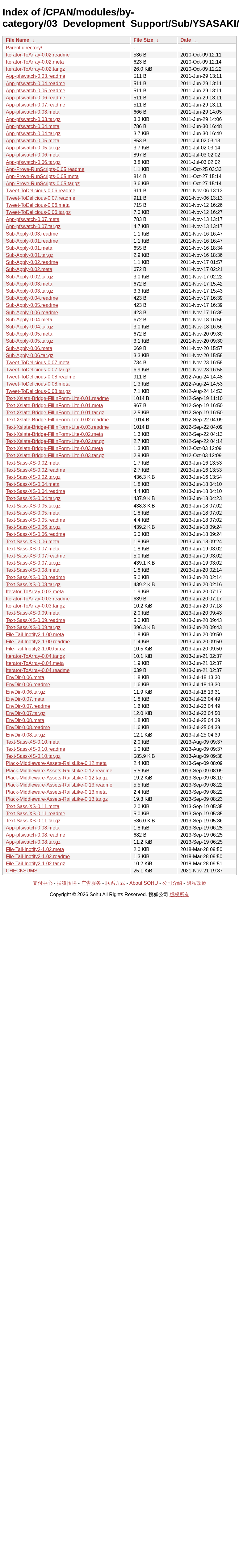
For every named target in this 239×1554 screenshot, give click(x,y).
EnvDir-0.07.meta (25, 699)
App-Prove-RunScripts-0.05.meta (42, 176)
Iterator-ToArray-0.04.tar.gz (35, 656)
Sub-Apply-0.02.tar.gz (29, 276)
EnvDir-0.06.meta (25, 677)
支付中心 (42, 883)
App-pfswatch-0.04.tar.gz (33, 133)
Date (185, 40)
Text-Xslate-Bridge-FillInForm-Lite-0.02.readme (57, 419)
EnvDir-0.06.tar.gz (25, 692)
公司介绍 (172, 883)
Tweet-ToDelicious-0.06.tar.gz (38, 212)
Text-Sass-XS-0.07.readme (35, 555)
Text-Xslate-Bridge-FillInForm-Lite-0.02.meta (54, 434)
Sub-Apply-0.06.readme (32, 312)
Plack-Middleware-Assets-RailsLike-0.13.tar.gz (57, 799)
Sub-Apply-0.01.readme (32, 241)
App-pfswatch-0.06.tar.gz (33, 162)
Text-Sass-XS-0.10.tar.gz (33, 756)
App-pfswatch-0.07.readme (35, 104)
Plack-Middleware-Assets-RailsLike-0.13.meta (56, 792)
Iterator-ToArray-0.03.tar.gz (35, 605)
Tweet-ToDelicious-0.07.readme (40, 198)
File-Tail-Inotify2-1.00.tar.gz (35, 648)
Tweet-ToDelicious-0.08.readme (40, 376)
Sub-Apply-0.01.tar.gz (29, 255)
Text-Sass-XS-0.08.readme (35, 577)
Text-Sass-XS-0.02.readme (35, 470)
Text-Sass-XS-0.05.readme (35, 520)
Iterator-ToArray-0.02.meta (35, 62)
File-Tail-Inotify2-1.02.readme (38, 856)
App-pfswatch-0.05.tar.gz (33, 147)
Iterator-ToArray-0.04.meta (35, 663)
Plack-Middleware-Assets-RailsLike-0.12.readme (59, 770)
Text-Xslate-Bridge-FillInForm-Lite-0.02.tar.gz (55, 441)
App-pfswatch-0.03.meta (32, 112)
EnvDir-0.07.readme (28, 706)
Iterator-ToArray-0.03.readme (37, 598)
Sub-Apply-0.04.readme (32, 298)
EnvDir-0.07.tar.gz (25, 713)
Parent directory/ (24, 47)
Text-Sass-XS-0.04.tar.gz (33, 498)
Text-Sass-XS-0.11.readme (35, 813)
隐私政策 (196, 883)
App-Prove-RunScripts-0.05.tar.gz (43, 183)
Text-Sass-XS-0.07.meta (32, 548)
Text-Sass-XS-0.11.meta (32, 806)
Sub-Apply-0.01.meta (29, 248)
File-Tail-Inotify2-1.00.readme (38, 641)
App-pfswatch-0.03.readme (35, 76)
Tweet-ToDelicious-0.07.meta (37, 362)
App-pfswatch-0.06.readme (35, 97)
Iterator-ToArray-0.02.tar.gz (35, 69)
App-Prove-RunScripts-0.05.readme (45, 169)
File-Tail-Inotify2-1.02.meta (35, 849)
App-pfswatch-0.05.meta (32, 140)
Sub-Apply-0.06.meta (29, 348)
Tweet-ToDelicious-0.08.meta (37, 383)
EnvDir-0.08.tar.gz (25, 734)
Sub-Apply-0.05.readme (32, 305)
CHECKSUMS (21, 870)
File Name (17, 40)
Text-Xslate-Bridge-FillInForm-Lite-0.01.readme (57, 398)
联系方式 (115, 883)
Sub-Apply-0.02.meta (29, 269)
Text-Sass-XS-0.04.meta (32, 484)
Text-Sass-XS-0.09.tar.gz (33, 627)
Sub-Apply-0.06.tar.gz (29, 355)
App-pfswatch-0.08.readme (35, 835)
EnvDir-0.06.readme (28, 684)
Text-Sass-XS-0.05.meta (32, 513)
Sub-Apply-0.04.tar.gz (29, 326)
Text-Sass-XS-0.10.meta (32, 742)
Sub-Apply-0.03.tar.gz (29, 291)
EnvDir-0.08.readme (28, 727)
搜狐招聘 (67, 883)
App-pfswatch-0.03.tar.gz (33, 119)
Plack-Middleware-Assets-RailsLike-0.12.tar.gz (57, 777)
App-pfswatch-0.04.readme (35, 83)
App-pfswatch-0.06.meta (32, 154)
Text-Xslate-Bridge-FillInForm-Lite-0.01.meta (54, 405)
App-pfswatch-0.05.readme (35, 90)
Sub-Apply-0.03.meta (29, 283)
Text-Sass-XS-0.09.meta (32, 613)
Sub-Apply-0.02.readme (32, 262)
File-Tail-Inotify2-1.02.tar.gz (35, 863)
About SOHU (143, 883)
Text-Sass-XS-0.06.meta (32, 541)
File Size (143, 40)
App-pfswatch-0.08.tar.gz (33, 842)
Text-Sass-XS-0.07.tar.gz (33, 563)
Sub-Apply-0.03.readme (32, 233)
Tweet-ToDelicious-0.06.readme (40, 190)
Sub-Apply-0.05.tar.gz (29, 341)
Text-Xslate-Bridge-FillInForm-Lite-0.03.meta (54, 448)
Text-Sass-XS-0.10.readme (35, 749)
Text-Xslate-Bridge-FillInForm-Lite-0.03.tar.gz (55, 455)
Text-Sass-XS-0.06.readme (35, 534)
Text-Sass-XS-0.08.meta (32, 570)
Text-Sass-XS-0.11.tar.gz (33, 820)
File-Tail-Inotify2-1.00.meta (35, 634)
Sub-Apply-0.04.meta (29, 319)
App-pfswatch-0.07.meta (32, 219)
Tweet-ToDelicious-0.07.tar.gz (38, 369)
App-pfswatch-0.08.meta (32, 827)
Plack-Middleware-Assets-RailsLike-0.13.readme (59, 784)
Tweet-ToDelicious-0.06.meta (37, 205)
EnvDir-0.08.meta (25, 720)
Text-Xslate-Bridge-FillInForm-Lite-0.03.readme (57, 427)
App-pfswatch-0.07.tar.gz (33, 226)
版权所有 (179, 894)
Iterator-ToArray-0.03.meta (35, 591)
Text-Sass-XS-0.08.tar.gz (33, 584)
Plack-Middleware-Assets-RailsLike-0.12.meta (56, 763)
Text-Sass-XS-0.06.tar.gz (33, 527)
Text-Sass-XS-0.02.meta (32, 463)
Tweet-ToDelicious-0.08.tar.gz (38, 391)
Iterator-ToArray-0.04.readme (37, 670)
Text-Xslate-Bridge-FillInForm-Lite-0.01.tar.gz (55, 412)
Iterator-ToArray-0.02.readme (37, 54)
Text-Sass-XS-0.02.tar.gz (33, 477)
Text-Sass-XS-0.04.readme (35, 491)
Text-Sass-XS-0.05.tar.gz (33, 505)
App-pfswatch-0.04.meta (32, 126)
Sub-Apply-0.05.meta (29, 333)
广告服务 (91, 883)
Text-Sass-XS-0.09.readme (35, 620)
